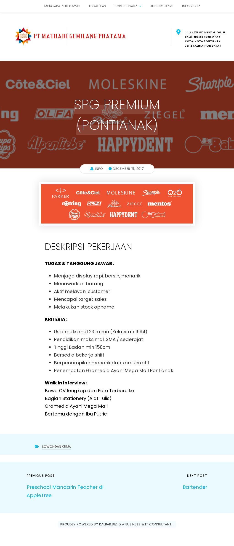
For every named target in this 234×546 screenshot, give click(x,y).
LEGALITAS (97, 6)
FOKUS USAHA (126, 6)
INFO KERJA (191, 6)
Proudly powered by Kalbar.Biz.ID (90, 524)
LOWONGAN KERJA (56, 446)
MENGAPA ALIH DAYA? (62, 6)
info (99, 168)
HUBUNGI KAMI (161, 6)
